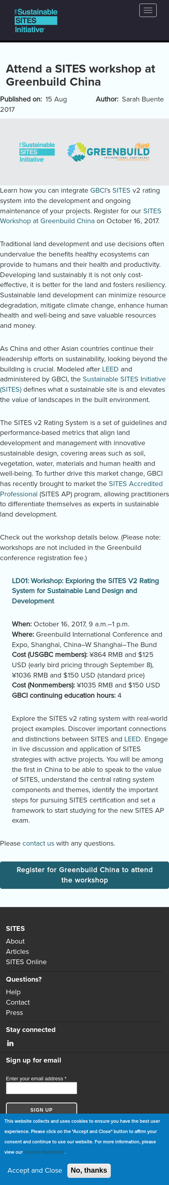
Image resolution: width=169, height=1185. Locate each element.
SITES (121, 190)
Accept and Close (35, 1170)
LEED (110, 369)
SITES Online (26, 961)
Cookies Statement (44, 1152)
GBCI (98, 190)
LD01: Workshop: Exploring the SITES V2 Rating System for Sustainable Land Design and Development (85, 590)
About (15, 941)
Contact (18, 1002)
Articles (17, 951)
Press (14, 1012)
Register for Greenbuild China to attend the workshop (85, 874)
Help (13, 992)
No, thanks (89, 1170)
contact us (38, 843)
